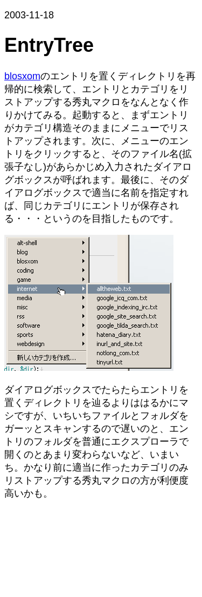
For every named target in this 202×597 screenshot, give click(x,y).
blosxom (22, 76)
